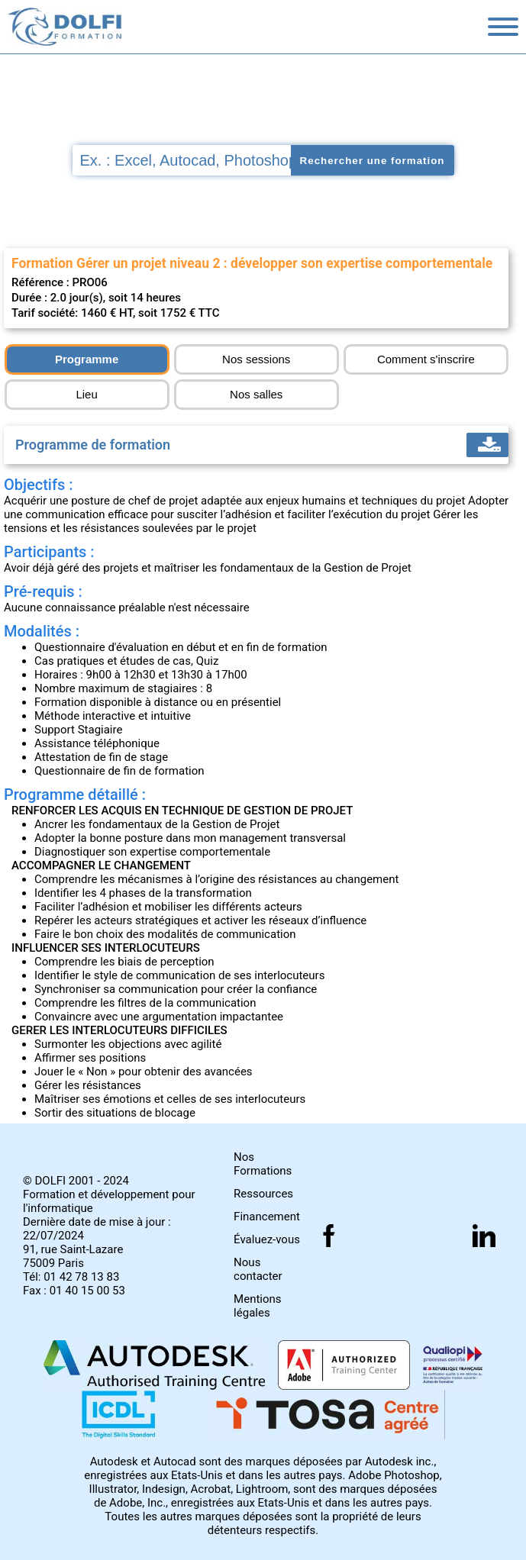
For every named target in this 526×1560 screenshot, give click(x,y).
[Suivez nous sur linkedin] (484, 1236)
